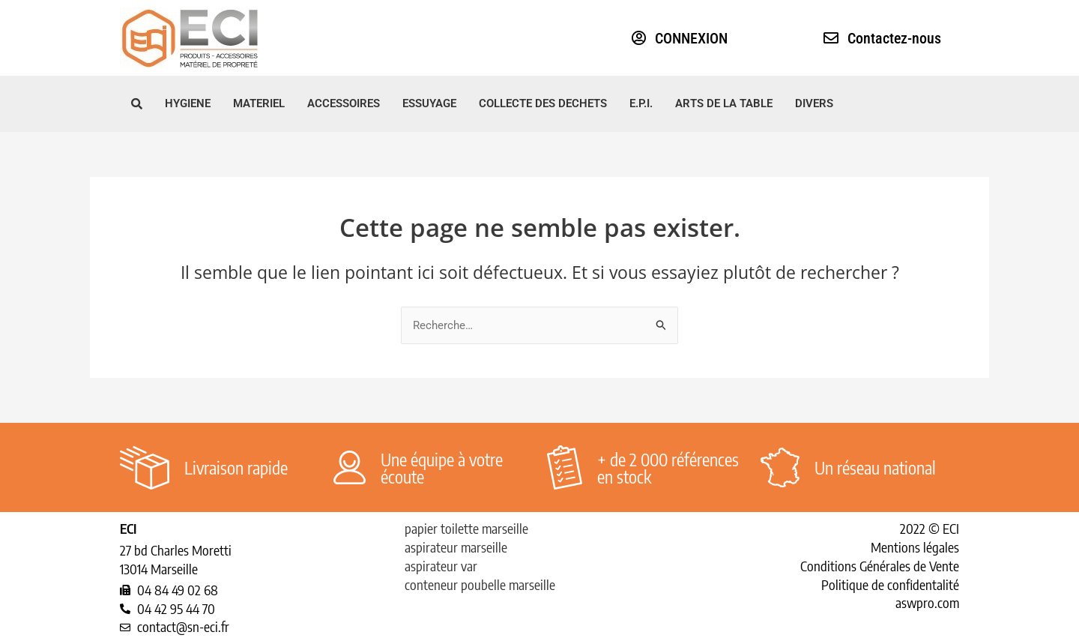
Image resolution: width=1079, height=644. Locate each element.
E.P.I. (641, 103)
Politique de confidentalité (890, 584)
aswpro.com (927, 602)
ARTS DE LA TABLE (724, 103)
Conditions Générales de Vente (879, 565)
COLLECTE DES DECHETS (543, 103)
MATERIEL (259, 103)
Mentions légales (915, 547)
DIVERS (814, 103)
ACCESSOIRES (343, 103)
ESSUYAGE (429, 103)
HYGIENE (188, 103)
